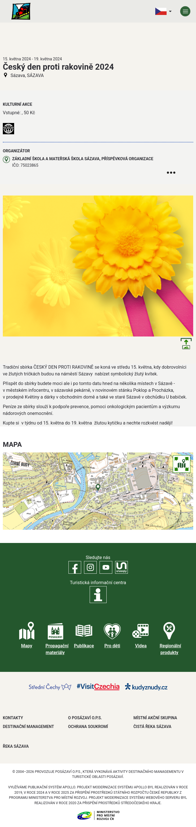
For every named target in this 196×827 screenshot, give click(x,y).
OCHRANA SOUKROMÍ (88, 726)
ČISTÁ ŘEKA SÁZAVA (152, 726)
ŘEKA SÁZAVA (16, 746)
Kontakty (13, 718)
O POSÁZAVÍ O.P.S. (85, 718)
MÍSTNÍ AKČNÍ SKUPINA (155, 718)
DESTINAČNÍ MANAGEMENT (28, 726)
